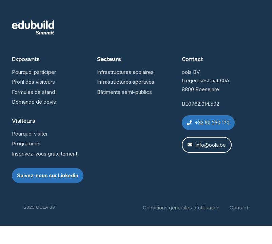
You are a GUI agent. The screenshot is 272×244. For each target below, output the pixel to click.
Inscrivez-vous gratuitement (44, 153)
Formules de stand (33, 92)
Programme (25, 143)
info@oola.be (207, 145)
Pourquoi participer (34, 72)
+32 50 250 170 (208, 122)
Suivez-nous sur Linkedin (47, 175)
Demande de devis (34, 102)
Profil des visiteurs (33, 82)
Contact (239, 207)
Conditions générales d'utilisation (181, 207)
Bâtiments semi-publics (124, 92)
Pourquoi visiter (30, 133)
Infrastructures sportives (125, 82)
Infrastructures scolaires (125, 72)
